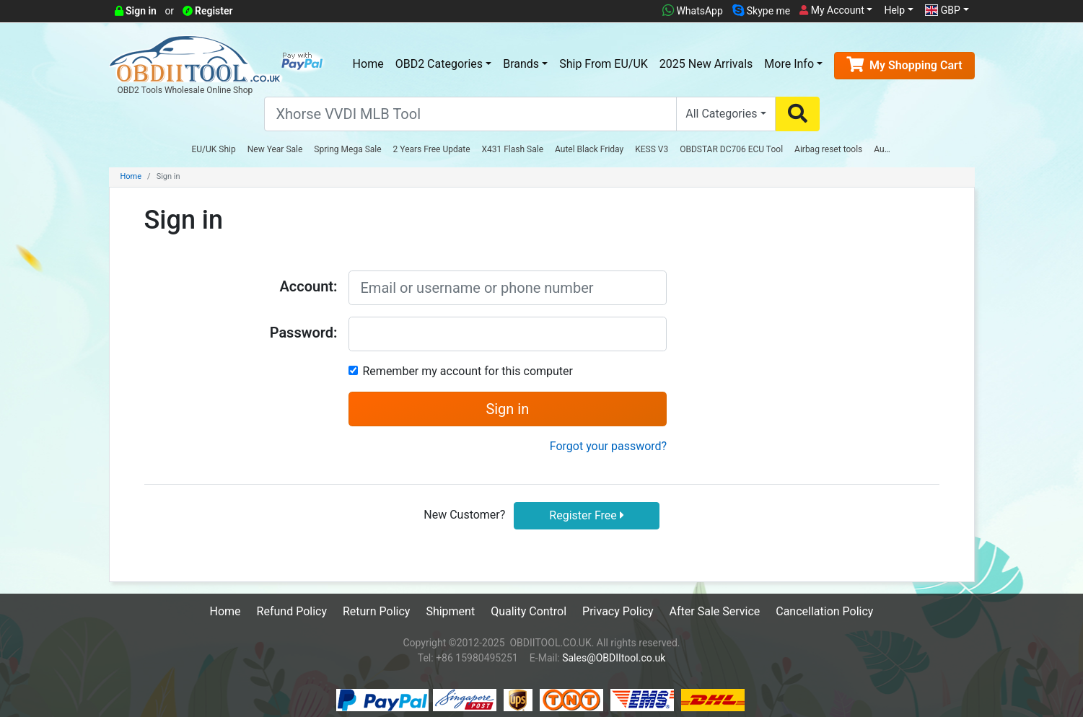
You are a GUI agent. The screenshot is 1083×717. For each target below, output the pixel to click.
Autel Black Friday (589, 149)
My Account (831, 10)
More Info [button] (789, 64)
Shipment (450, 611)
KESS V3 (651, 149)
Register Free (586, 515)
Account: (308, 286)
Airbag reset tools (828, 149)
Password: (304, 332)
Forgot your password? (608, 446)
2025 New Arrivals (706, 64)
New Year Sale (275, 149)
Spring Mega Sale (347, 149)
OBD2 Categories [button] (439, 64)
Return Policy (376, 611)
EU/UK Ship (214, 149)
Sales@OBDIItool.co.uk (613, 658)
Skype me (761, 11)
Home (368, 64)
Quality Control (528, 611)
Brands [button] (521, 64)
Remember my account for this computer (468, 371)
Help (894, 10)
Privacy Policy (618, 611)
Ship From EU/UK (603, 64)
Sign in (136, 11)
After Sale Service (715, 611)
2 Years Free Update (431, 149)
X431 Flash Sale (513, 149)
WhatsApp (692, 11)
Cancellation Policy (824, 611)
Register (208, 11)
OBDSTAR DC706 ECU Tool (731, 149)
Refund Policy (292, 611)
